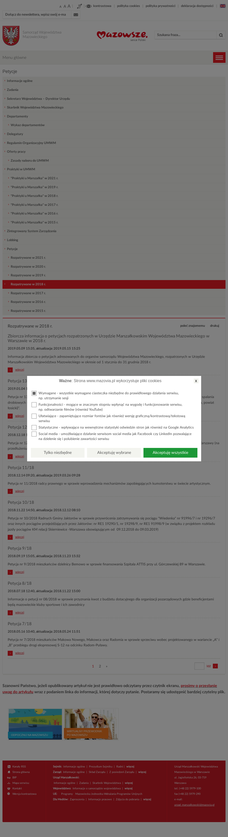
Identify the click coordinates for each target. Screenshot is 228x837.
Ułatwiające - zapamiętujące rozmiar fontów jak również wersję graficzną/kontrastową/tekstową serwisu (108, 418)
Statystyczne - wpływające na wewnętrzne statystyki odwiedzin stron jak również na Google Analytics (113, 427)
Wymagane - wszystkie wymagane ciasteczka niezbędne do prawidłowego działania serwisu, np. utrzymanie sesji (105, 395)
